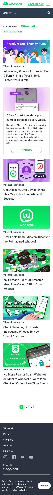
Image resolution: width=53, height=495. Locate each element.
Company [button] (8, 439)
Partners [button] (7, 434)
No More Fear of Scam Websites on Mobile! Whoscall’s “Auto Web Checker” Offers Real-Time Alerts (25, 379)
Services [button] (7, 445)
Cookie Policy (23, 490)
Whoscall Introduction (13, 66)
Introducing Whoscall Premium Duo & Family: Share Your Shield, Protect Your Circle (26, 75)
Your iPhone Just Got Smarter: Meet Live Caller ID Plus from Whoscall (23, 284)
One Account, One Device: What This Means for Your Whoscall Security (24, 194)
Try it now (26, 149)
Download (36, 4)
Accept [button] (44, 485)
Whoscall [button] (8, 428)
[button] (48, 4)
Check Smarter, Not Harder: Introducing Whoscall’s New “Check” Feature (21, 332)
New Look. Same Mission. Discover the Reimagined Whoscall (26, 239)
